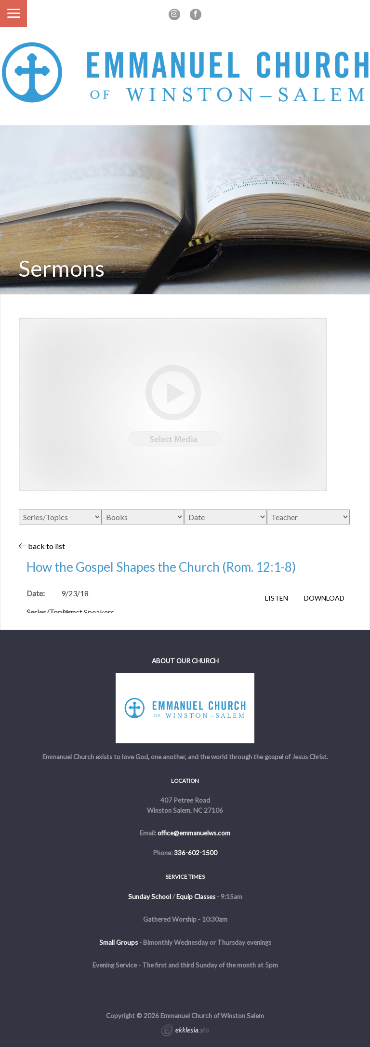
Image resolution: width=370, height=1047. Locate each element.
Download (324, 598)
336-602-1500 (195, 853)
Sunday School (149, 896)
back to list (42, 546)
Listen (276, 598)
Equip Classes (195, 896)
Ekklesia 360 (185, 1031)
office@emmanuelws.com (194, 833)
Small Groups (118, 942)
